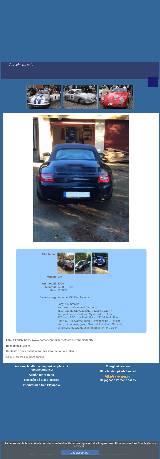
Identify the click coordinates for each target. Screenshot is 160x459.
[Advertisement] (80, 30)
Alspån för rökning (41, 374)
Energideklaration (118, 366)
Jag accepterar (80, 452)
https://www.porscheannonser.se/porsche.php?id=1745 (58, 340)
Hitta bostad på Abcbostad (118, 371)
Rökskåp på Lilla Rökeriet (41, 379)
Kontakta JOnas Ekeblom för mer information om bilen (40, 351)
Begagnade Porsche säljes (118, 380)
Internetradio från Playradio (41, 385)
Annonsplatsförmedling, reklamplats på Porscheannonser (41, 368)
